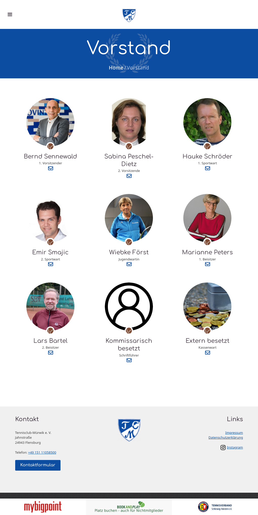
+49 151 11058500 (42, 452)
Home (116, 67)
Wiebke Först (129, 252)
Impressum (234, 432)
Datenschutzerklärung (226, 437)
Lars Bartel (50, 341)
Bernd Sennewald (50, 156)
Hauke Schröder (207, 156)
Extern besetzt (207, 341)
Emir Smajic (50, 252)
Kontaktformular (37, 465)
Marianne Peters (207, 252)
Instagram (235, 447)
